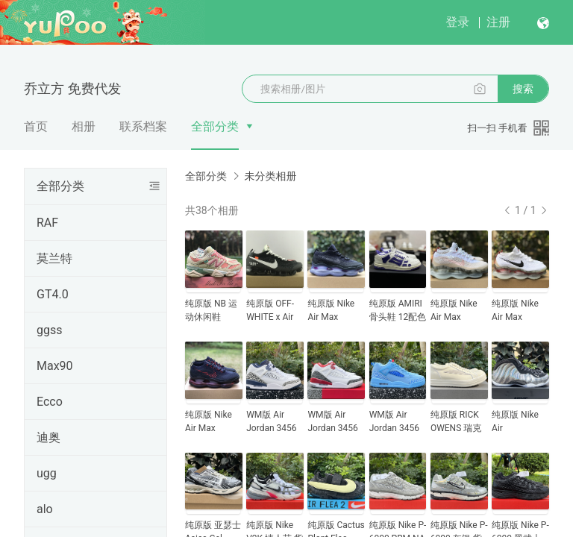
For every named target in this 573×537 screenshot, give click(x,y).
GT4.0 (53, 294)
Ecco (50, 402)
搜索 (523, 89)
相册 (84, 126)
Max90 (55, 366)
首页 (36, 126)
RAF (47, 223)
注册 (498, 22)
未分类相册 (270, 176)
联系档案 (143, 126)
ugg (47, 473)
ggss (49, 330)
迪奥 (48, 437)
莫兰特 (54, 258)
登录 (457, 22)
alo (45, 509)
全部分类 (215, 126)
